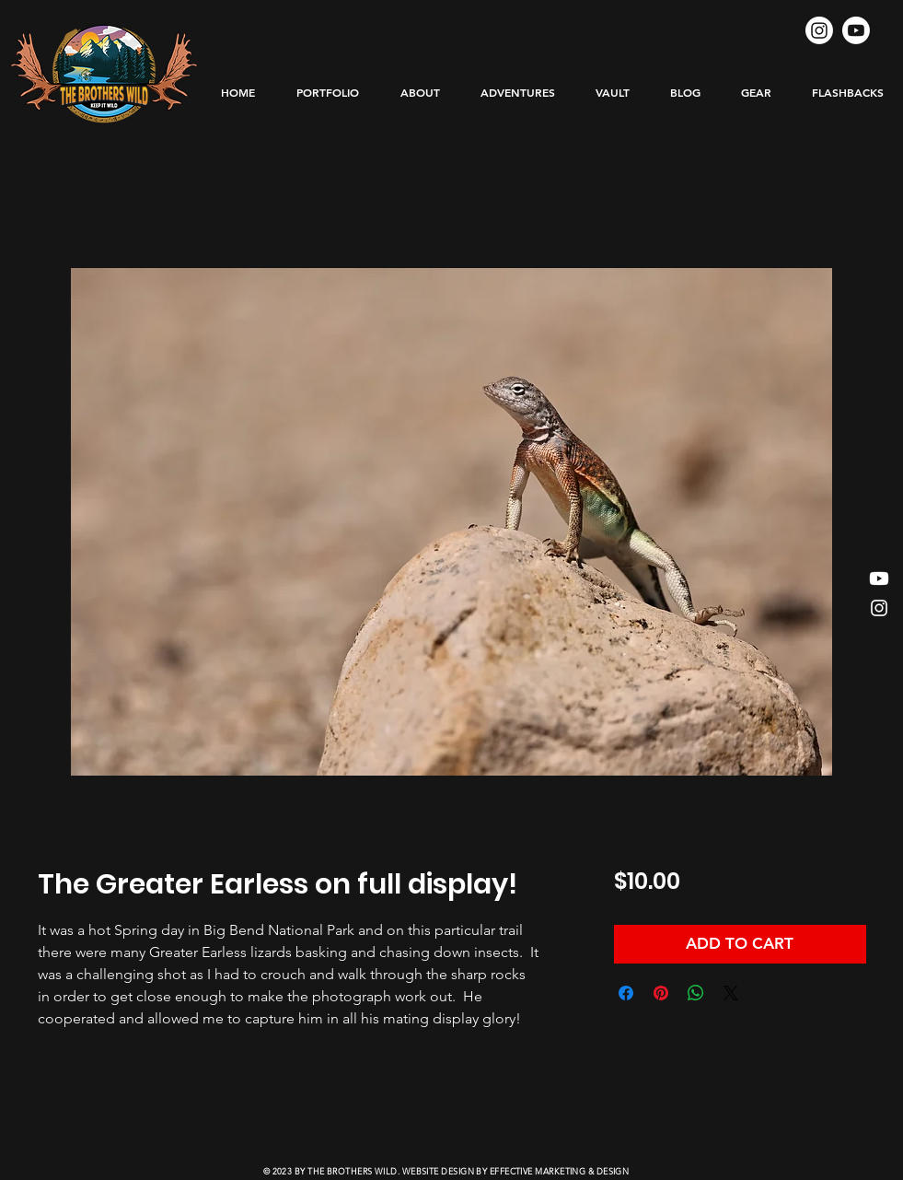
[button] (517, 92)
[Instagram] (819, 30)
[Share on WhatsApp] (696, 993)
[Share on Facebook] (626, 993)
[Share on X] (731, 993)
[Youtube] (856, 30)
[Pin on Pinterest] (661, 993)
